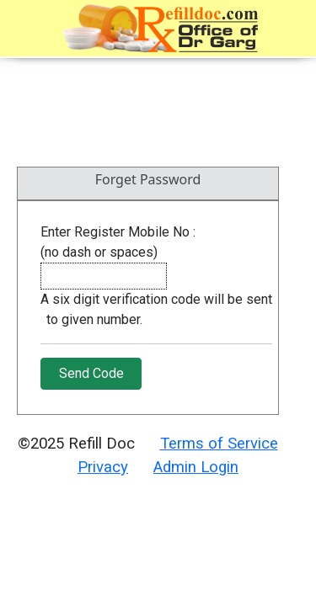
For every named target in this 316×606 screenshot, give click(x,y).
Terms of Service (219, 443)
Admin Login (195, 467)
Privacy (103, 467)
